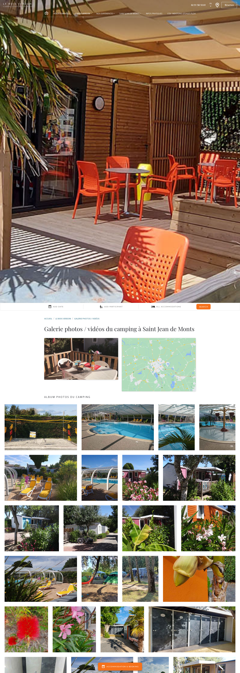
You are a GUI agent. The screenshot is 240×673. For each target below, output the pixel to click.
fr (211, 3)
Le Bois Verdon (63, 318)
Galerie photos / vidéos (86, 318)
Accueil (48, 318)
